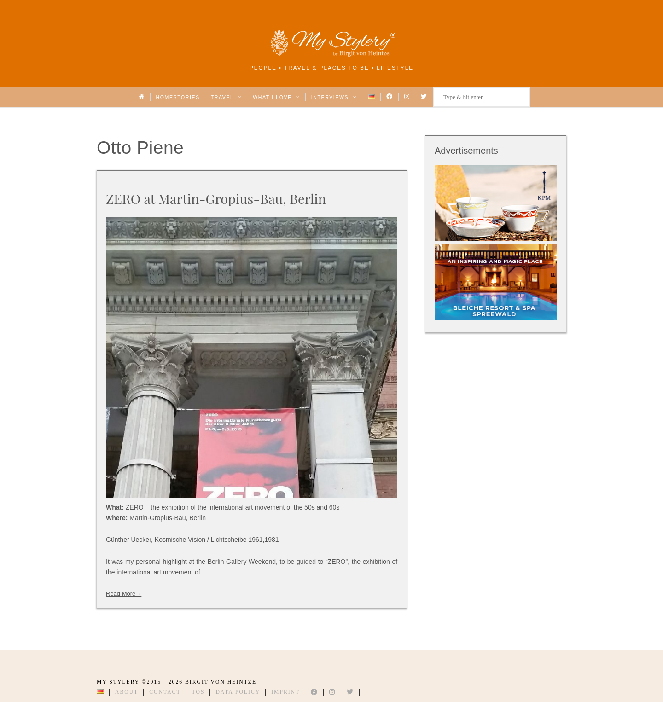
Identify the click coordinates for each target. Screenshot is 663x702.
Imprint (285, 692)
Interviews (334, 97)
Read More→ (123, 593)
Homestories (178, 97)
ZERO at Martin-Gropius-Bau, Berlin (216, 198)
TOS (198, 692)
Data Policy (237, 692)
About (126, 692)
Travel (226, 97)
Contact (164, 692)
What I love (276, 97)
